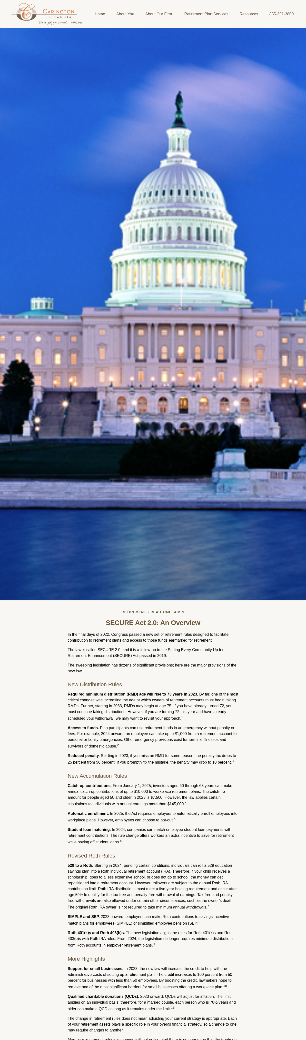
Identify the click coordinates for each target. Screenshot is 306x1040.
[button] (100, 14)
